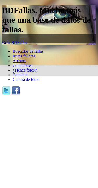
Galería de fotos (26, 79)
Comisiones (22, 65)
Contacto (20, 75)
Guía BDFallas (14, 42)
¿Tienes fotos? (25, 70)
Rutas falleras (24, 56)
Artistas (19, 60)
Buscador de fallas (28, 51)
